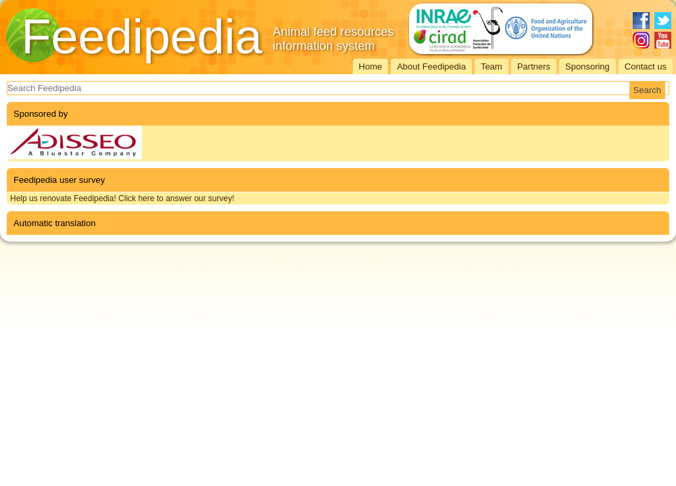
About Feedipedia (431, 66)
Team (491, 66)
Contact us (646, 66)
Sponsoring (587, 66)
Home (371, 66)
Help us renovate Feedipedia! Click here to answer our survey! (122, 198)
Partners (533, 66)
